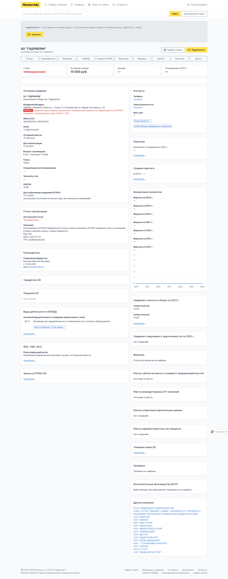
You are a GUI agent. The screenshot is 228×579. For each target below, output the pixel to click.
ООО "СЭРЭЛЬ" (141, 546)
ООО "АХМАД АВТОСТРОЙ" (147, 552)
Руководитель (48, 58)
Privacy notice (219, 432)
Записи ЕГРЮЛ (104, 58)
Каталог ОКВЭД (150, 573)
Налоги (161, 58)
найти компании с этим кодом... (49, 327)
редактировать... (142, 121)
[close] (226, 431)
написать (34, 34)
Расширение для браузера (175, 573)
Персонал (123, 58)
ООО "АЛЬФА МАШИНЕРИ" (146, 540)
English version (172, 49)
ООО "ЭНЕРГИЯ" (141, 517)
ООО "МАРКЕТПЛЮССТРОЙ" (148, 528)
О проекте (173, 570)
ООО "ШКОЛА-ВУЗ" (143, 525)
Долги (198, 58)
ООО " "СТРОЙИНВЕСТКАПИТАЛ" (150, 543)
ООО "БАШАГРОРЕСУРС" (146, 537)
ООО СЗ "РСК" (140, 549)
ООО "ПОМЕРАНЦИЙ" (144, 531)
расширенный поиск (194, 13)
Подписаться (196, 49)
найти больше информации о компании (152, 126)
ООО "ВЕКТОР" (141, 534)
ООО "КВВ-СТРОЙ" (143, 523)
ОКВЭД (86, 58)
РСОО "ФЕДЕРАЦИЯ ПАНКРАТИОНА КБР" (154, 508)
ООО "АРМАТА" (141, 520)
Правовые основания (153, 570)
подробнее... (29, 333)
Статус (29, 58)
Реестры (179, 58)
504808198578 (36, 267)
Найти (175, 13)
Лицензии (67, 58)
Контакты (202, 570)
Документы (188, 570)
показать (137, 99)
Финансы (142, 58)
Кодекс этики (131, 570)
